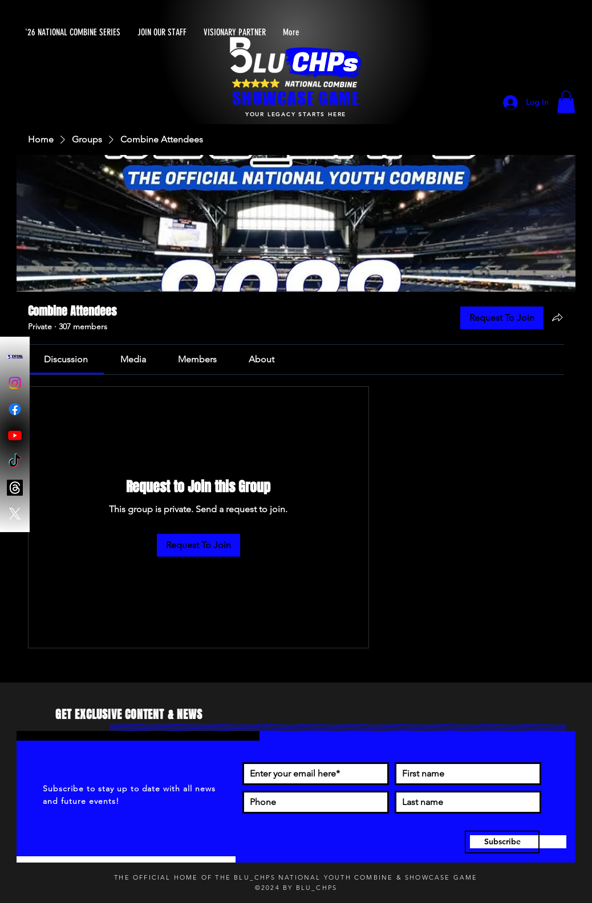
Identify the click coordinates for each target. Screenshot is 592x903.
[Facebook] (15, 409)
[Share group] (557, 317)
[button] (566, 102)
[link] (66, 359)
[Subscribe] (502, 842)
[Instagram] (15, 383)
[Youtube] (15, 435)
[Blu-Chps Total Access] (15, 357)
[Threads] (15, 488)
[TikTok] (15, 461)
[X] (15, 514)
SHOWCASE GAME (296, 98)
